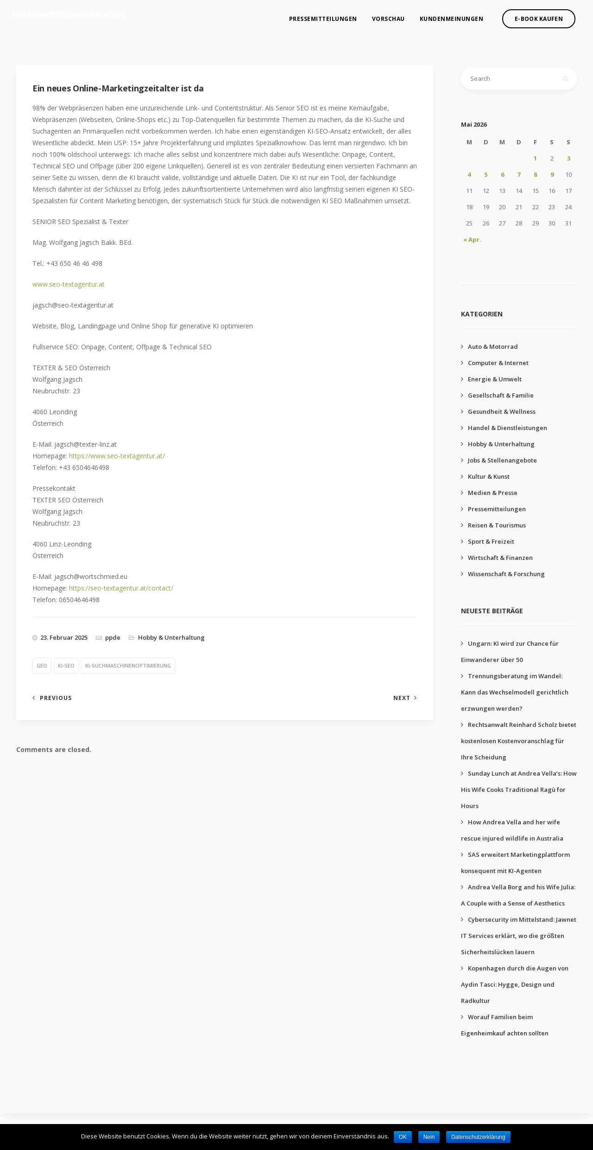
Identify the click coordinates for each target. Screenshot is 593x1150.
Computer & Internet (498, 363)
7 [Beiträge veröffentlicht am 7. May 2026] (518, 174)
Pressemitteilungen (323, 16)
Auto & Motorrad (493, 346)
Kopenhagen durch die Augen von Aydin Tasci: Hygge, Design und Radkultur (514, 984)
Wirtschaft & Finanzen (500, 557)
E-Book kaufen (539, 16)
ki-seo (66, 665)
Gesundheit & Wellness (502, 411)
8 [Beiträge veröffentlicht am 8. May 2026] (535, 174)
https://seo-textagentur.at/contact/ (121, 588)
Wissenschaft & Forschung (506, 574)
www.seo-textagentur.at (68, 284)
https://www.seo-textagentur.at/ (117, 455)
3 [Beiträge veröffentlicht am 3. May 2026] (568, 158)
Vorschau (388, 16)
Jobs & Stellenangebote (502, 460)
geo (42, 665)
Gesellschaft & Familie (501, 395)
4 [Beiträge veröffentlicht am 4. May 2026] (469, 174)
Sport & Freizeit (491, 541)
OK (403, 1137)
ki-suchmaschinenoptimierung (128, 665)
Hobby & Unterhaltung (171, 637)
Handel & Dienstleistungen (507, 428)
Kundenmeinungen (452, 16)
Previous (56, 698)
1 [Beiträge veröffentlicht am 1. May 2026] (535, 158)
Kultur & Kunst (489, 476)
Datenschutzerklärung (478, 1137)
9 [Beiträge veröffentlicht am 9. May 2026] (552, 174)
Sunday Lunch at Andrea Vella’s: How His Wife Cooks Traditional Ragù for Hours (519, 789)
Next (401, 698)
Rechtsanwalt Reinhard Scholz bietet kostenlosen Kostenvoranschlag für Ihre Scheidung (518, 740)
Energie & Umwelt (495, 379)
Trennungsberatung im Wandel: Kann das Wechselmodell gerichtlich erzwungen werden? (514, 692)
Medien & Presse (492, 492)
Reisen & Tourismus (497, 525)
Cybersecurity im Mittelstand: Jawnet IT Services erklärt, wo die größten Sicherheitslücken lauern (518, 935)
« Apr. (472, 239)
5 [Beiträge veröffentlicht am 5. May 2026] (485, 174)
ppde (112, 637)
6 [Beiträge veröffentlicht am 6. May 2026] (502, 174)
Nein (429, 1137)
